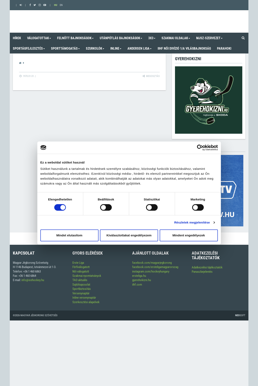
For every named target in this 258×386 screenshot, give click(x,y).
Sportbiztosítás (81, 289)
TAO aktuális (79, 280)
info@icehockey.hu (32, 280)
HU (55, 5)
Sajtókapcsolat (81, 284)
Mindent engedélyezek (188, 235)
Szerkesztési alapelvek (86, 302)
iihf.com (137, 284)
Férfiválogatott (81, 267)
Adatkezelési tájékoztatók (207, 267)
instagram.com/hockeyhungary (150, 271)
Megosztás (151, 76)
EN (61, 5)
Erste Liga (78, 263)
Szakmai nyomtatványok (86, 276)
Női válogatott (80, 271)
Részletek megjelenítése (192, 222)
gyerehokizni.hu (141, 280)
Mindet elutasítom (69, 235)
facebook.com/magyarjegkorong (152, 263)
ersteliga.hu (139, 276)
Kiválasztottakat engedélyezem (129, 235)
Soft (240, 315)
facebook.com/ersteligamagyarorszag (155, 267)
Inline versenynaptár (84, 297)
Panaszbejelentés (202, 272)
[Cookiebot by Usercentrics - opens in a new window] (200, 148)
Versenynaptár (81, 293)
